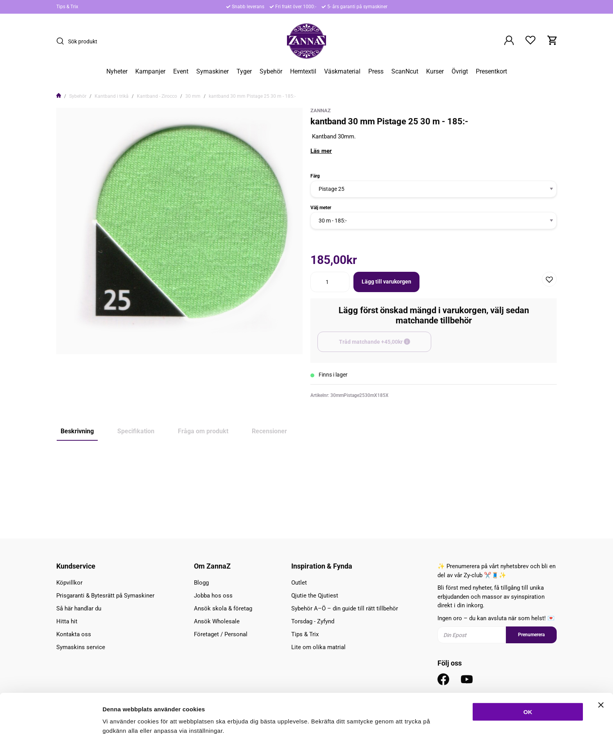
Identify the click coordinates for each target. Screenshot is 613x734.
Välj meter (320, 207)
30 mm (193, 96)
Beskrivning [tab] (77, 431)
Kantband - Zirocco (157, 96)
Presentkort (491, 71)
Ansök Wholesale (217, 621)
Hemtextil (303, 71)
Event (180, 71)
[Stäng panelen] (601, 667)
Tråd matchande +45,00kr (385, 345)
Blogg (201, 582)
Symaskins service (80, 647)
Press (376, 71)
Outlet (299, 582)
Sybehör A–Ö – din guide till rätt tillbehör (344, 608)
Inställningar (425, 718)
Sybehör (271, 71)
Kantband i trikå (112, 96)
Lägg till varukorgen (386, 281)
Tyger (244, 71)
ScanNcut (404, 71)
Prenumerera (531, 634)
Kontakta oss (73, 634)
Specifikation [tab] (135, 431)
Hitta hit (66, 621)
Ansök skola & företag (223, 608)
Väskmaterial (342, 71)
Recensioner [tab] (269, 431)
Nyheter (116, 71)
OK (527, 674)
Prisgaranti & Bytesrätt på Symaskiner (105, 595)
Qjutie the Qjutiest (314, 595)
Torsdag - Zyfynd (312, 621)
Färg (315, 176)
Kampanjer (150, 71)
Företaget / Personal (220, 634)
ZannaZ (320, 110)
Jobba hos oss (213, 595)
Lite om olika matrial (318, 647)
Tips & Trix (67, 6)
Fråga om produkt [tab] (203, 431)
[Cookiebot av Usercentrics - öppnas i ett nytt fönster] (50, 719)
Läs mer (321, 150)
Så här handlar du (78, 608)
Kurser (435, 71)
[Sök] (62, 41)
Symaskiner (212, 71)
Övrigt (460, 71)
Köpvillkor (69, 582)
